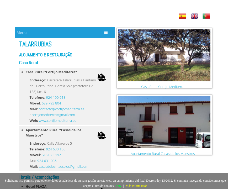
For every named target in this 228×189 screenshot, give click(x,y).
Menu (21, 32)
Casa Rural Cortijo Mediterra (162, 86)
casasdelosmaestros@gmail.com (63, 166)
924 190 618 (56, 97)
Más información (136, 186)
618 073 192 (51, 155)
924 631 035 (47, 160)
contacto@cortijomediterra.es (61, 109)
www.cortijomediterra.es (57, 120)
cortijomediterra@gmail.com (53, 114)
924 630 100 (56, 149)
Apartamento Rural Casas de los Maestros (163, 153)
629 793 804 (51, 103)
